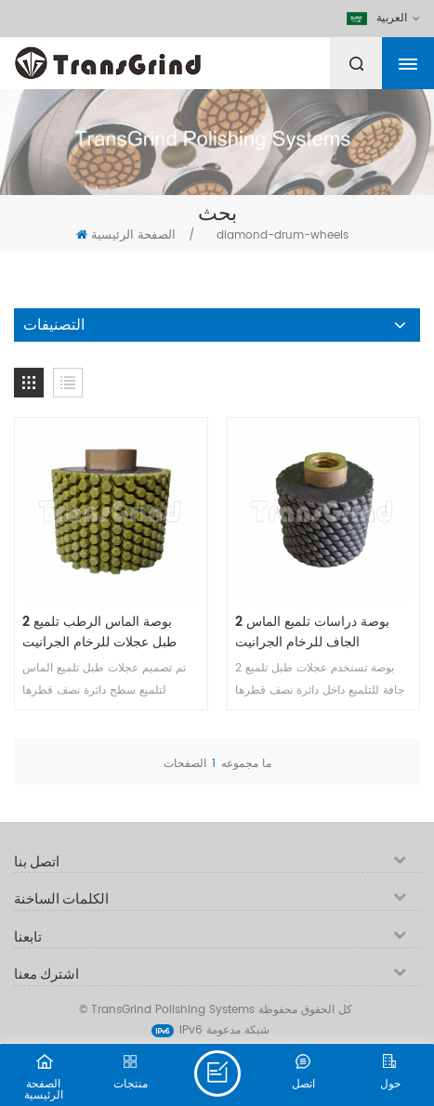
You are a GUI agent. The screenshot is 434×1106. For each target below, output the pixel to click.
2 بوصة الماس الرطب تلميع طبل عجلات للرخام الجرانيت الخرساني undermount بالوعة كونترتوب (110, 632)
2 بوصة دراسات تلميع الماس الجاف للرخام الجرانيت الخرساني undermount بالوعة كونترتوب (323, 632)
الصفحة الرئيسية (126, 235)
